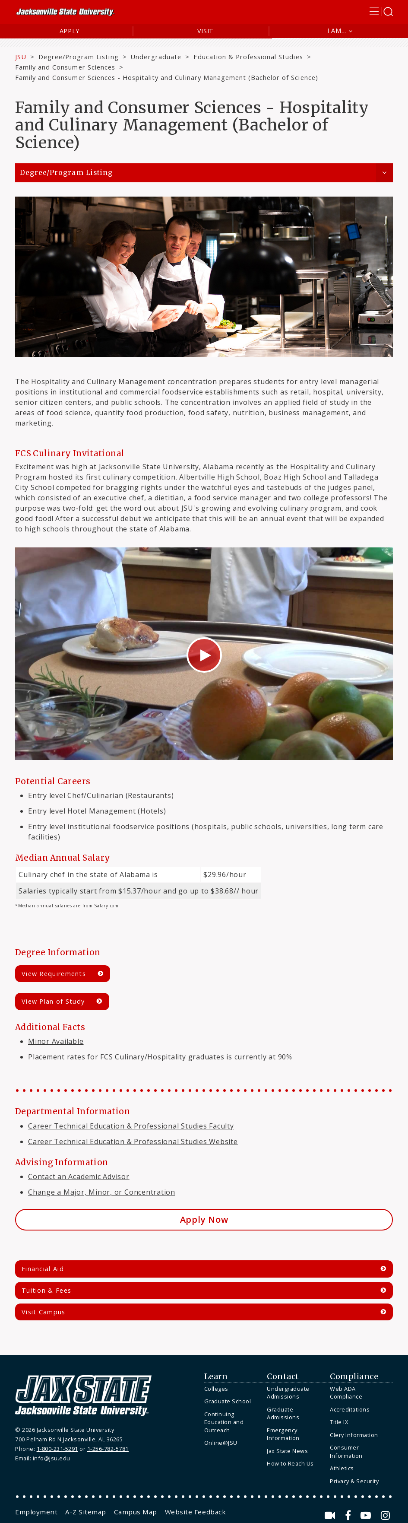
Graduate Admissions (283, 1413)
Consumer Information (346, 1451)
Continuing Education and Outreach (224, 1422)
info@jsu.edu (51, 1458)
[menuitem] (233, 1389)
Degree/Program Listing (78, 56)
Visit (205, 31)
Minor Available (56, 1041)
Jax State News (287, 1451)
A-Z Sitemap (85, 1511)
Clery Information (354, 1435)
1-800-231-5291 (57, 1449)
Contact (283, 1376)
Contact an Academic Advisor (79, 1176)
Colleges (216, 1389)
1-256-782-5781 (108, 1449)
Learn (216, 1376)
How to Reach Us (290, 1463)
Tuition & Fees (46, 1290)
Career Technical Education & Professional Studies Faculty (131, 1126)
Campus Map (135, 1511)
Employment (36, 1511)
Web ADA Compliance (346, 1393)
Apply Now (204, 1219)
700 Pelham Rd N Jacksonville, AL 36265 (69, 1439)
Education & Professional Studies (248, 56)
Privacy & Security (354, 1481)
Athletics (342, 1468)
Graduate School (227, 1401)
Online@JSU (220, 1443)
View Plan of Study (53, 1001)
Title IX (339, 1422)
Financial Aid (43, 1269)
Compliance (354, 1376)
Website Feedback (195, 1511)
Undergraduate (155, 56)
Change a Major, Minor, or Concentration (101, 1192)
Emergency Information (283, 1434)
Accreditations (350, 1409)
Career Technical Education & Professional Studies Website (133, 1141)
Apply (70, 31)
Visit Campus (44, 1312)
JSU (20, 56)
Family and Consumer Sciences (65, 67)
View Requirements (54, 974)
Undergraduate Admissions (288, 1393)
